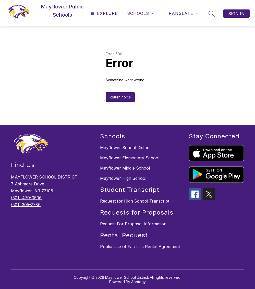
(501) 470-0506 (26, 197)
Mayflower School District (125, 147)
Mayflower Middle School (125, 168)
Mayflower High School (123, 178)
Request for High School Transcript (134, 201)
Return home (120, 97)
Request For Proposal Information (133, 223)
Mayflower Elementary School (129, 157)
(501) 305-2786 (26, 204)
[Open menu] (104, 13)
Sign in (236, 13)
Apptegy (138, 282)
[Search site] (212, 13)
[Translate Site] (182, 13)
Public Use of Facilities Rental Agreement (140, 246)
